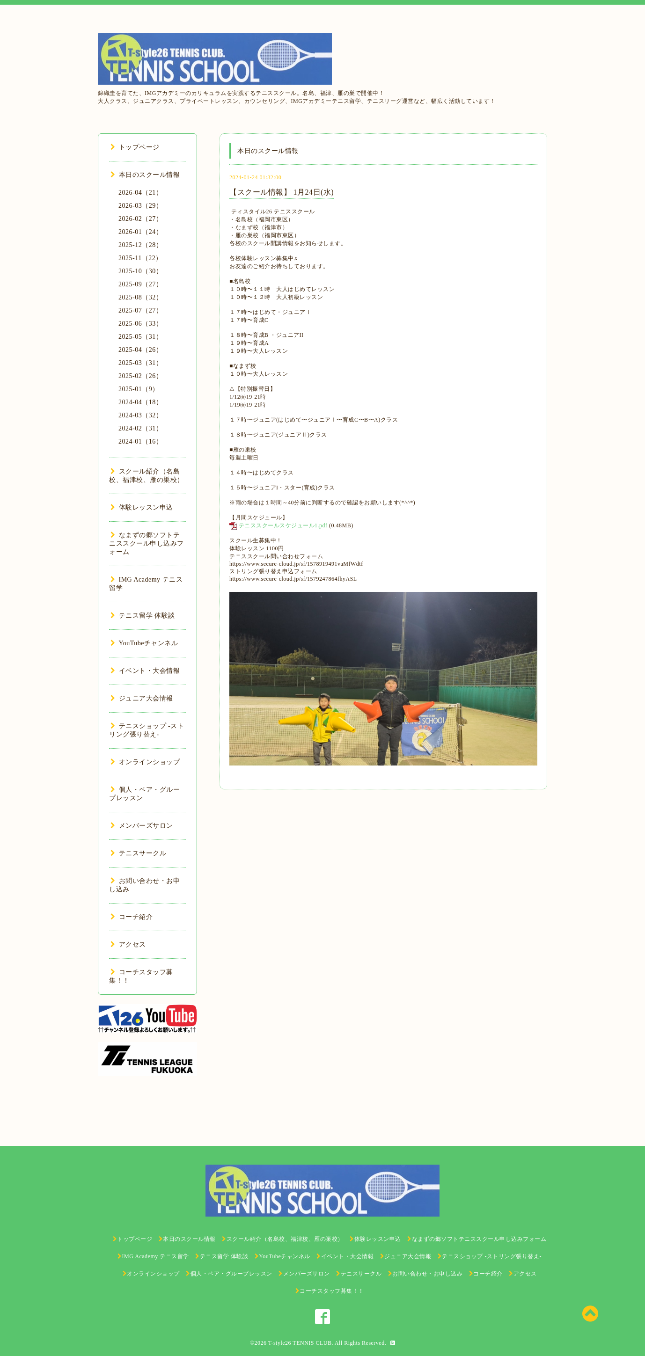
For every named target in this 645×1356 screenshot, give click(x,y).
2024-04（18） (140, 402)
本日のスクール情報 (145, 174)
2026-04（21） (140, 192)
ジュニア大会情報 (141, 698)
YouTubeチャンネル (144, 643)
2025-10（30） (140, 271)
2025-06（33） (140, 323)
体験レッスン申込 (141, 507)
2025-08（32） (140, 297)
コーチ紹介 (131, 916)
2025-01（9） (138, 389)
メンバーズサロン (141, 825)
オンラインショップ (145, 761)
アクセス (128, 944)
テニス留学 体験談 (142, 615)
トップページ (135, 147)
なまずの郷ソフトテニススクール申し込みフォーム (146, 543)
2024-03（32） (140, 415)
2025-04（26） (140, 349)
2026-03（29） (140, 205)
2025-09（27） (140, 284)
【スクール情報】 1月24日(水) (281, 192)
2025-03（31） (140, 362)
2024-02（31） (140, 428)
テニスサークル (138, 853)
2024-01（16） (140, 441)
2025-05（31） (140, 336)
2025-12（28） (140, 244)
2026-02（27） (140, 218)
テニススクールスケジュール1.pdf (283, 525)
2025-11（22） (140, 258)
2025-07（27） (140, 310)
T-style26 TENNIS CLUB (300, 1343)
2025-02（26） (140, 375)
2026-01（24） (140, 231)
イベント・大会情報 (145, 670)
